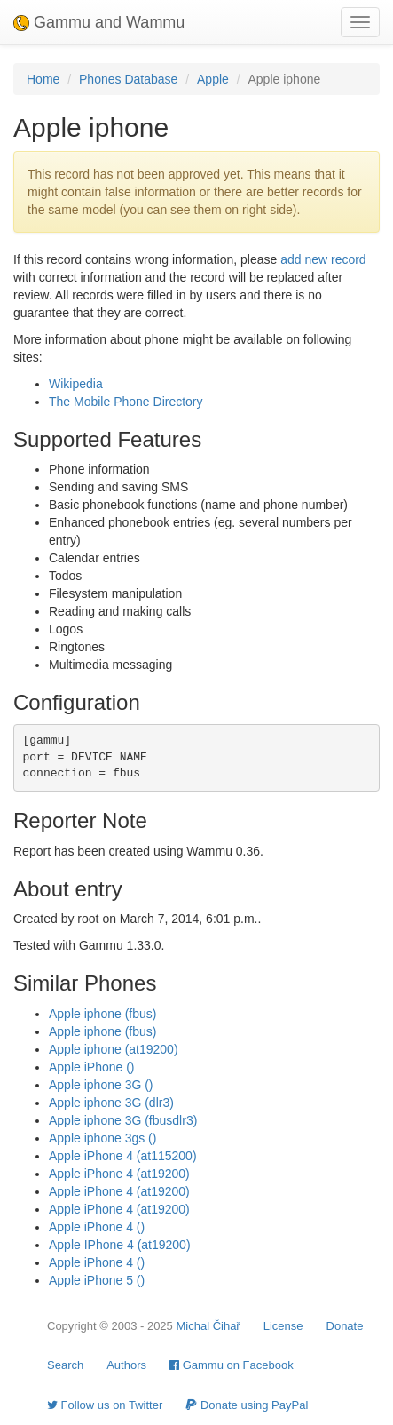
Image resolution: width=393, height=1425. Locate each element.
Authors (126, 1365)
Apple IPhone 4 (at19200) (120, 1245)
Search (65, 1365)
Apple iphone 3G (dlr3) (111, 1102)
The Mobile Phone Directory (126, 401)
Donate (345, 1326)
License (283, 1326)
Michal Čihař (208, 1326)
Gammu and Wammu (99, 22)
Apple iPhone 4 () (97, 1227)
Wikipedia (76, 384)
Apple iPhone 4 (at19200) (119, 1173)
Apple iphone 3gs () (102, 1138)
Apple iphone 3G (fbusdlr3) (123, 1120)
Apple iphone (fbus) (102, 1014)
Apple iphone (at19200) (113, 1049)
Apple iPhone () (92, 1067)
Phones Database (128, 79)
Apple (213, 79)
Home (43, 79)
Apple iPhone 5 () (97, 1280)
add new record (323, 259)
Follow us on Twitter (104, 1405)
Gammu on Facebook (231, 1365)
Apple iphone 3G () (101, 1085)
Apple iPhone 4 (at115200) (123, 1156)
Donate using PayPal (246, 1405)
